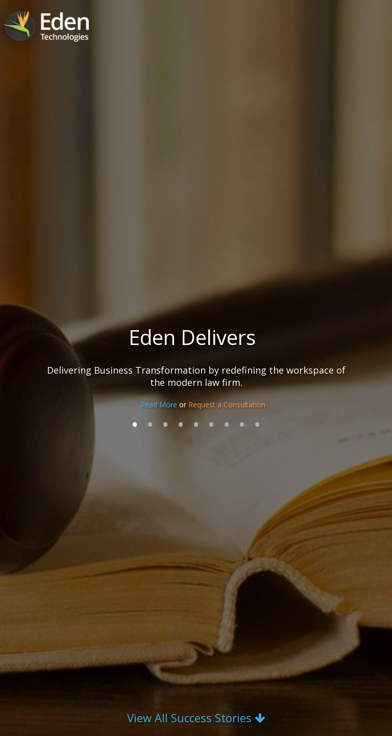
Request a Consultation (226, 404)
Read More (159, 404)
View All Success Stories (196, 717)
